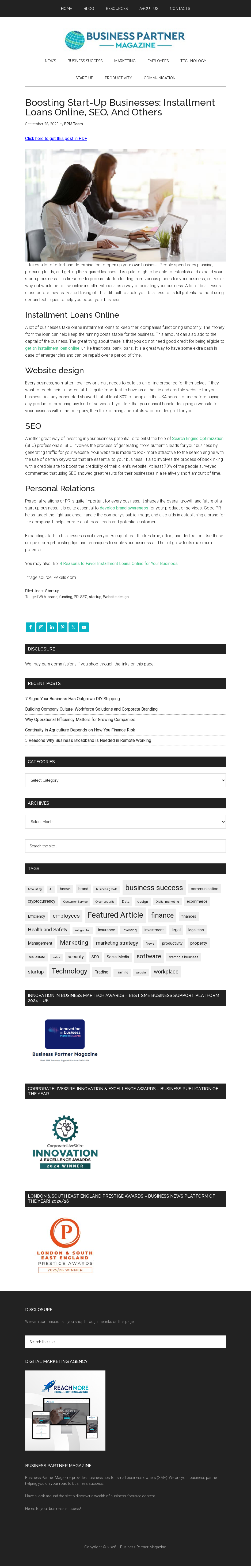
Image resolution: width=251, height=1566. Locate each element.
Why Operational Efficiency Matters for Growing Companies (80, 719)
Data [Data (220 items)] (126, 901)
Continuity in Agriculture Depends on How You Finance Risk (80, 730)
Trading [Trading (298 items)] (101, 972)
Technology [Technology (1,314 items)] (69, 971)
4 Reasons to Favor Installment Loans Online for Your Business (119, 563)
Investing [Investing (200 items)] (130, 930)
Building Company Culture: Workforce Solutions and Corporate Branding (91, 709)
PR (76, 597)
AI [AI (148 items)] (51, 889)
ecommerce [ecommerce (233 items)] (197, 901)
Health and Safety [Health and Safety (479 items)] (47, 929)
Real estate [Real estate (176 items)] (36, 957)
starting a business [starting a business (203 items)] (183, 957)
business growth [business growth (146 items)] (106, 889)
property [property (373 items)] (198, 943)
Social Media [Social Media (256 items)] (118, 957)
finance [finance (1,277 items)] (162, 915)
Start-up (52, 591)
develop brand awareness (124, 508)
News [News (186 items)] (150, 943)
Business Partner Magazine (125, 40)
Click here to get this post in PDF (56, 138)
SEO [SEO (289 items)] (95, 957)
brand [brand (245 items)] (83, 889)
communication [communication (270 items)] (204, 888)
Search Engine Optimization (197, 438)
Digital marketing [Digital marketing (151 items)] (167, 901)
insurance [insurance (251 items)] (106, 930)
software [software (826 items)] (149, 956)
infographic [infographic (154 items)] (82, 930)
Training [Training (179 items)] (122, 972)
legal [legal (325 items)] (176, 929)
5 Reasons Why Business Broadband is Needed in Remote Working (88, 740)
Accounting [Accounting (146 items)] (35, 889)
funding (65, 597)
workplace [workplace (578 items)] (166, 971)
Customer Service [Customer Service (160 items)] (75, 901)
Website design (116, 597)
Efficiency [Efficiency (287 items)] (36, 916)
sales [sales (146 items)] (56, 957)
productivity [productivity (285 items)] (172, 943)
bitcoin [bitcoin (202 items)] (65, 889)
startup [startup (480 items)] (36, 972)
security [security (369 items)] (76, 956)
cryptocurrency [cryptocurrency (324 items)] (41, 901)
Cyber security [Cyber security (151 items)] (104, 901)
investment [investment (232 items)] (154, 930)
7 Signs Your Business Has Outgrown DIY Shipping (72, 698)
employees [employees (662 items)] (66, 915)
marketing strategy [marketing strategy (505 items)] (117, 943)
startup (95, 597)
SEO (84, 597)
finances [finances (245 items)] (188, 916)
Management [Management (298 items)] (40, 943)
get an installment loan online (52, 348)
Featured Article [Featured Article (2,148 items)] (115, 915)
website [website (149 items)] (141, 972)
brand (53, 597)
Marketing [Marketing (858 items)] (74, 942)
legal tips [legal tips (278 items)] (196, 930)
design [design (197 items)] (142, 901)
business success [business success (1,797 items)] (154, 887)
